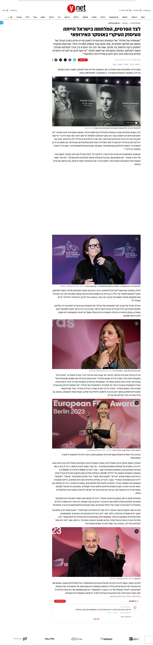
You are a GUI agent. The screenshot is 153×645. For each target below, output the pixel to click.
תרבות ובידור (135, 23)
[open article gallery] (96, 101)
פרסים (120, 64)
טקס (114, 64)
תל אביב (123, 10)
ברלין (132, 64)
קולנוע (125, 23)
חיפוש (13, 10)
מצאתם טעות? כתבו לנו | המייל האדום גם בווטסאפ (125, 596)
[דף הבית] (76, 12)
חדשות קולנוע (114, 23)
